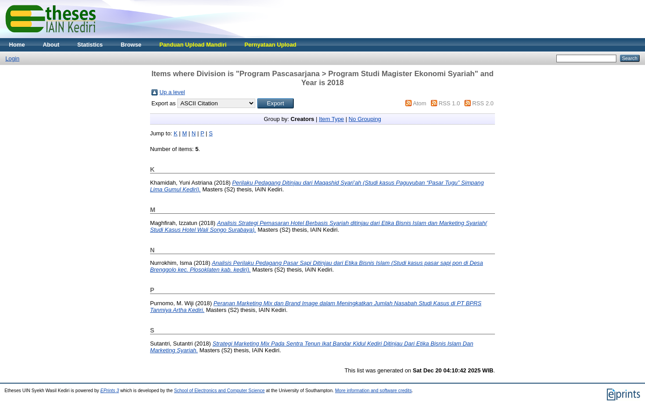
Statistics (90, 44)
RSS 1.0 (449, 103)
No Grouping (364, 119)
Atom (419, 103)
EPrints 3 (109, 390)
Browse (130, 44)
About (51, 44)
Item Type (331, 119)
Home (17, 44)
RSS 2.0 (483, 103)
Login (12, 58)
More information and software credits (373, 390)
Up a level (172, 92)
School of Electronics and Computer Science (219, 390)
